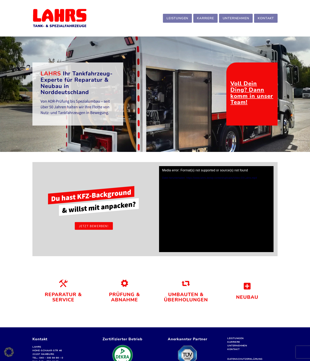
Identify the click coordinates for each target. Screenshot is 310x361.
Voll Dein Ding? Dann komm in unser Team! (251, 93)
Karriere (233, 342)
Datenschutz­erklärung (245, 359)
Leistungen (235, 338)
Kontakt (233, 349)
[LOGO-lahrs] (59, 18)
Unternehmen (237, 345)
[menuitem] (177, 18)
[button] (9, 352)
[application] (216, 209)
